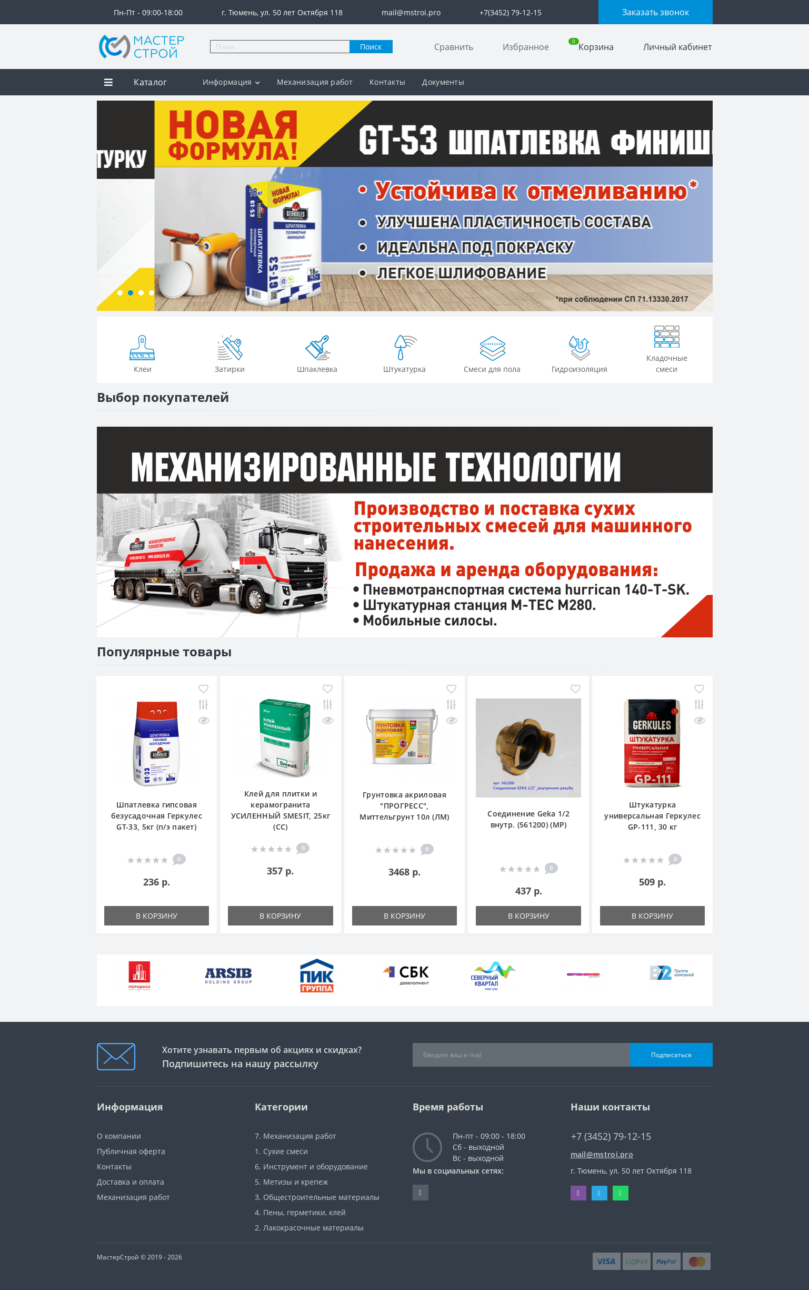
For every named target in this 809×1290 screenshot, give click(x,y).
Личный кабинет (677, 47)
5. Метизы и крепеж (291, 1182)
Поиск (371, 47)
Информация (231, 82)
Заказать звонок (655, 12)
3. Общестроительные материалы (317, 1197)
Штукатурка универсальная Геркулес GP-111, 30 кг (652, 816)
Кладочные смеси (666, 347)
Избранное (526, 47)
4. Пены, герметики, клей (300, 1212)
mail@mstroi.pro (602, 1154)
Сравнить (453, 47)
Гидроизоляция (579, 353)
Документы (443, 82)
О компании (119, 1136)
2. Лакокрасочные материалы (309, 1228)
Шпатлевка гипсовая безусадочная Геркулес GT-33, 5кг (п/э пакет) (156, 816)
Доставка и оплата (130, 1182)
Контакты (387, 82)
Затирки (230, 353)
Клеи (142, 353)
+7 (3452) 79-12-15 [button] (611, 1136)
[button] (120, 293)
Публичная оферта (131, 1151)
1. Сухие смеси (281, 1151)
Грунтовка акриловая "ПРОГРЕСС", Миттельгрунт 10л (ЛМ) (404, 806)
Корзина (591, 47)
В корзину (156, 916)
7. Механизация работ (295, 1136)
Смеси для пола (492, 353)
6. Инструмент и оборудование (311, 1166)
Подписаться (671, 1054)
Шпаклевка (317, 353)
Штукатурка (404, 353)
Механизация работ (315, 82)
